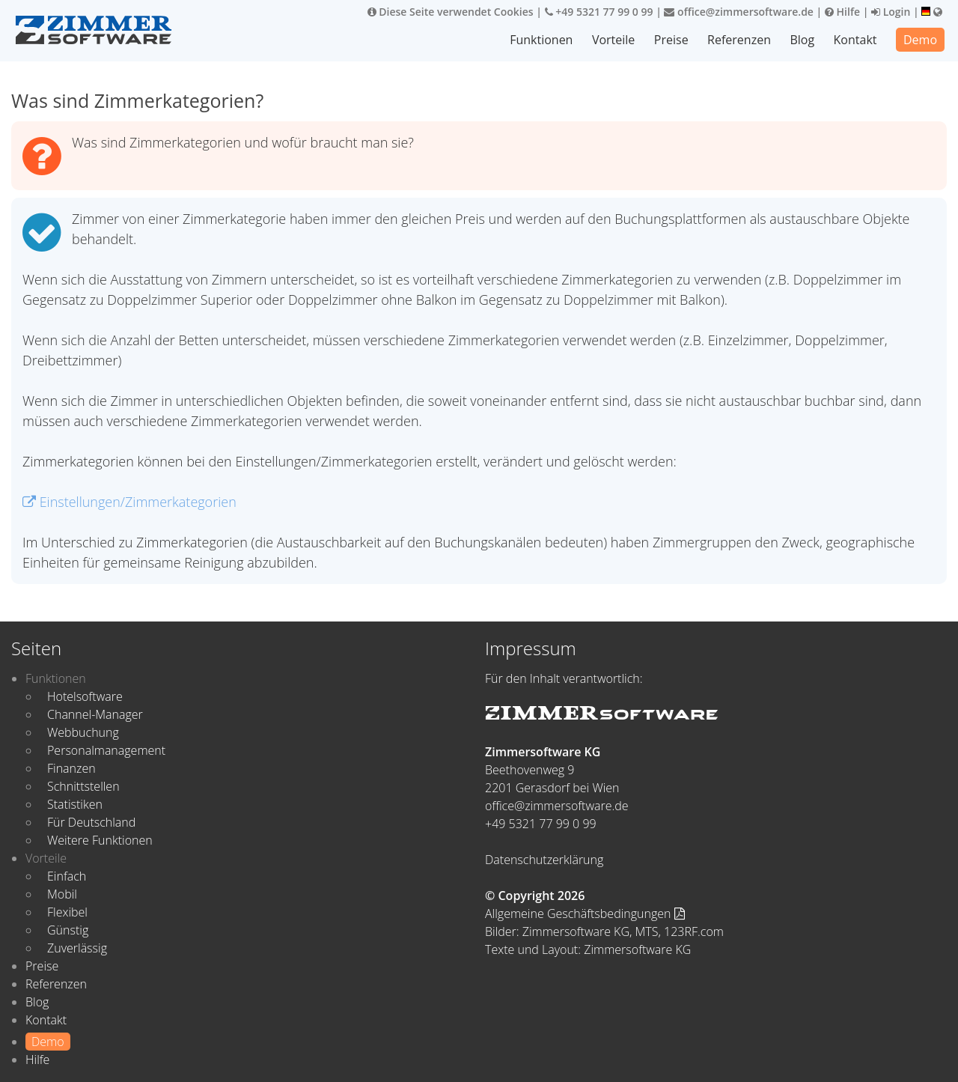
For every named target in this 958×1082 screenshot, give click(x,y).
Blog (802, 39)
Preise (671, 39)
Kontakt (855, 39)
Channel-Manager (95, 714)
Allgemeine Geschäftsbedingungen (585, 913)
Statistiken (75, 804)
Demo (920, 39)
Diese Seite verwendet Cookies (450, 11)
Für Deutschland (91, 822)
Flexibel (67, 912)
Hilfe (842, 11)
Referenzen (739, 39)
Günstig (67, 930)
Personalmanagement (106, 750)
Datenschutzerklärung (544, 859)
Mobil (62, 894)
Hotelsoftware (85, 696)
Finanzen (71, 768)
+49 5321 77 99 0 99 (599, 11)
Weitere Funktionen (100, 840)
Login (890, 11)
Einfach (66, 876)
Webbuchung (83, 732)
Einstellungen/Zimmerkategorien (129, 502)
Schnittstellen (83, 786)
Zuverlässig (77, 948)
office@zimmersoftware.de (738, 11)
